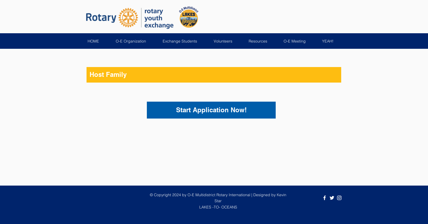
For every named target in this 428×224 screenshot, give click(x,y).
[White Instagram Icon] (339, 198)
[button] (135, 41)
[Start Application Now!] (211, 110)
